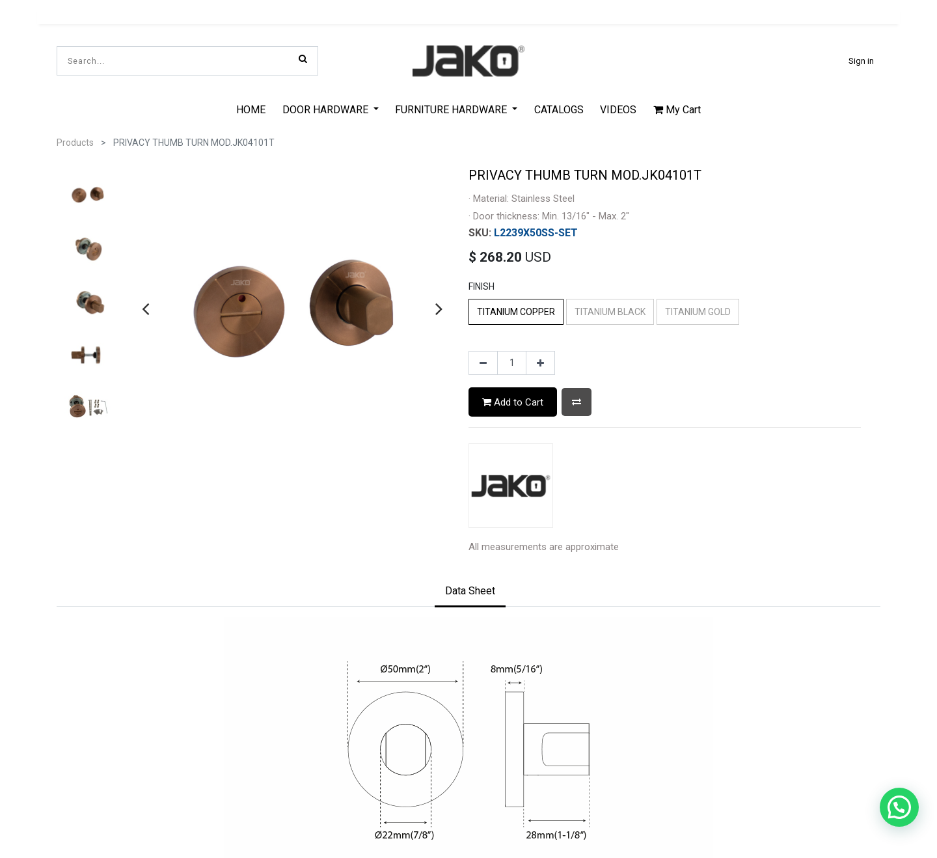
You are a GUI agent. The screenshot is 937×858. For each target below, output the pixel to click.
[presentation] (145, 306)
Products (75, 140)
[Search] (303, 58)
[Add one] (540, 360)
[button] (576, 399)
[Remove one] (483, 360)
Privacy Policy (468, 767)
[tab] (470, 589)
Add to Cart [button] (512, 399)
